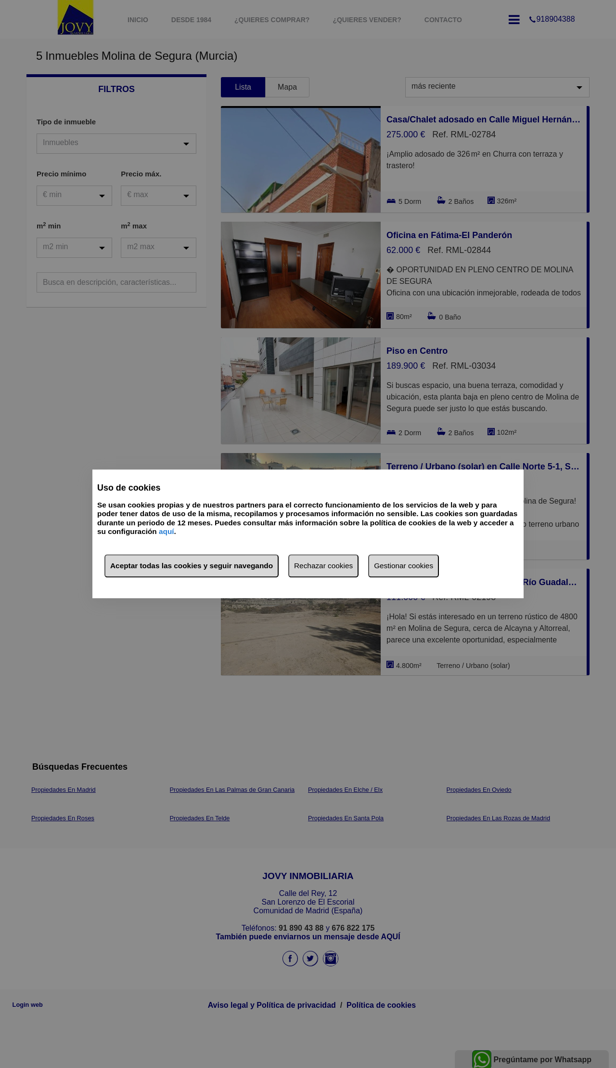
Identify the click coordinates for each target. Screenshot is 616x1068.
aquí (166, 531)
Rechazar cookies (323, 566)
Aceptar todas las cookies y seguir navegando (191, 566)
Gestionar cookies (403, 566)
